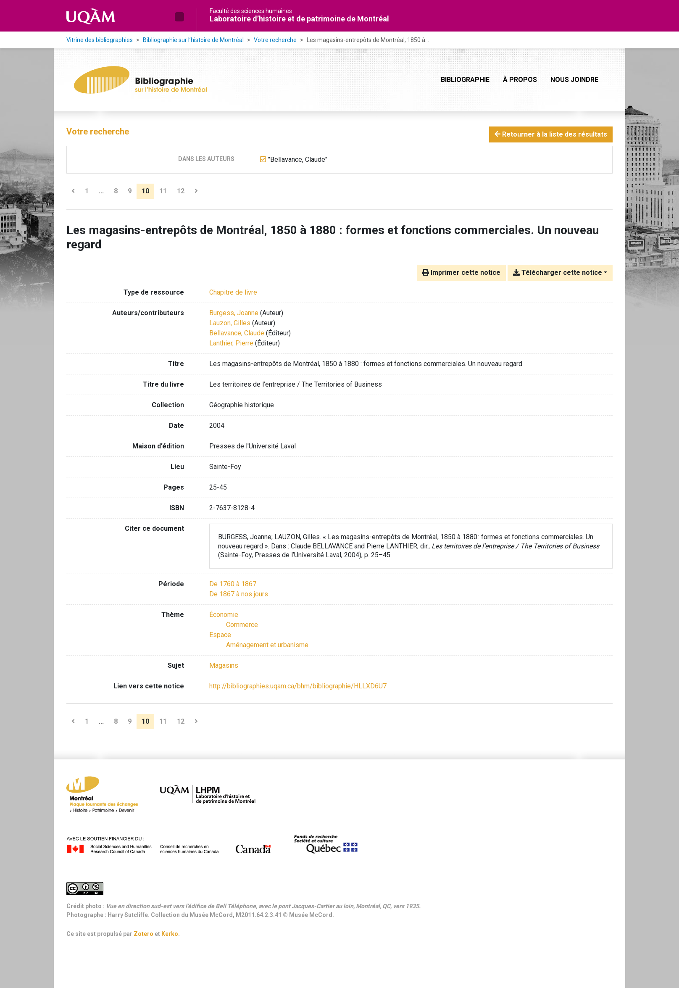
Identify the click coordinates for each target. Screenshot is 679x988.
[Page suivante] (196, 191)
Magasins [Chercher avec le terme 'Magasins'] (223, 665)
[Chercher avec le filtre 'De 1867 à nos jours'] (238, 594)
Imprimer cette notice (461, 273)
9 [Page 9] (130, 191)
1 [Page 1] (87, 191)
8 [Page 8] (116, 191)
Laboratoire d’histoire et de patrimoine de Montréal (299, 18)
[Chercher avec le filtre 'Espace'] (220, 635)
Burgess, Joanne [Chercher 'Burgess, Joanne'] (233, 313)
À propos (520, 80)
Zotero (143, 933)
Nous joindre (574, 80)
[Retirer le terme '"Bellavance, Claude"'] (297, 159)
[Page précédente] (73, 191)
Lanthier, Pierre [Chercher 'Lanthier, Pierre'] (231, 343)
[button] (179, 16)
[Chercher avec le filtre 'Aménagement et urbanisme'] (267, 645)
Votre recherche (275, 40)
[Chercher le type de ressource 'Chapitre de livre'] (233, 292)
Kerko (169, 933)
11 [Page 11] (163, 191)
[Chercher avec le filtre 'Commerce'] (242, 625)
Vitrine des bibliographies (99, 40)
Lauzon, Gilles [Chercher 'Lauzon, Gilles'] (229, 323)
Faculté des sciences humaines (251, 10)
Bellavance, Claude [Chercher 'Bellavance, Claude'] (236, 333)
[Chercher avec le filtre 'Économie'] (223, 615)
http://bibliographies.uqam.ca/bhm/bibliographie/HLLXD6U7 (298, 686)
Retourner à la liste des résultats (551, 134)
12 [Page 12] (180, 191)
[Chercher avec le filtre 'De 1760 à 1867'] (232, 584)
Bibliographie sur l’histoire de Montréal (193, 40)
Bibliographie (465, 80)
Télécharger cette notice (557, 273)
